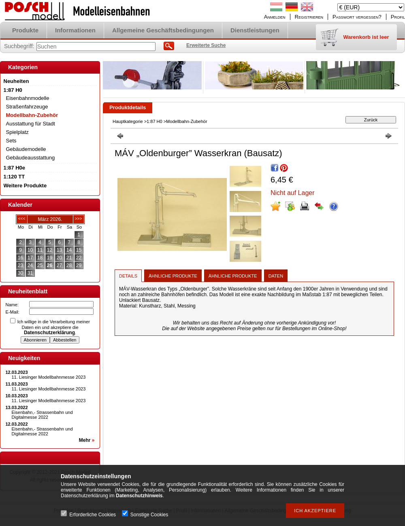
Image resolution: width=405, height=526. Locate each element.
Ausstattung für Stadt (30, 124)
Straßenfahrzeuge (27, 107)
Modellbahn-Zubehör (32, 115)
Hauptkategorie (128, 121)
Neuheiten (16, 81)
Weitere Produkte (25, 185)
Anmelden (275, 17)
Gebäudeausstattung (30, 158)
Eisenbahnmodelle (27, 98)
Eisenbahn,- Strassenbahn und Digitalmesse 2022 (42, 415)
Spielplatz (17, 132)
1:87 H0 (154, 121)
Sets (11, 141)
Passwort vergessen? (357, 17)
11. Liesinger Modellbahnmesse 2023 (49, 377)
